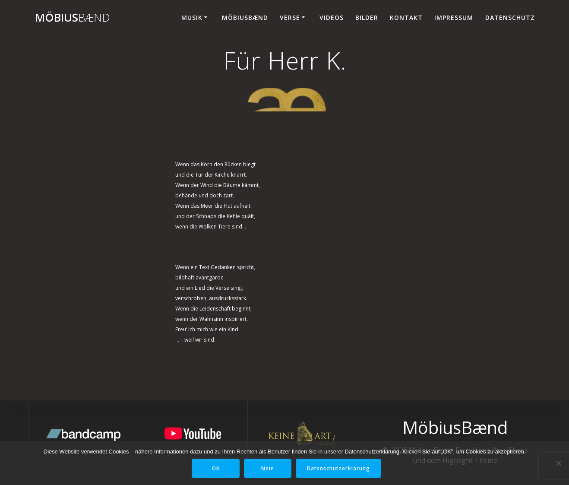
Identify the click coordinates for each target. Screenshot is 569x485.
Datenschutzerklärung (339, 468)
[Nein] (558, 463)
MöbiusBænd (245, 17)
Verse (290, 17)
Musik (191, 17)
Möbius (72, 17)
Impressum (453, 17)
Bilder (366, 17)
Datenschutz (510, 17)
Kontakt (406, 17)
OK (215, 468)
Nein (267, 468)
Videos (331, 17)
